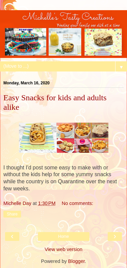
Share (12, 214)
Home (63, 236)
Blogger (76, 261)
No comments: (77, 203)
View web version (64, 249)
